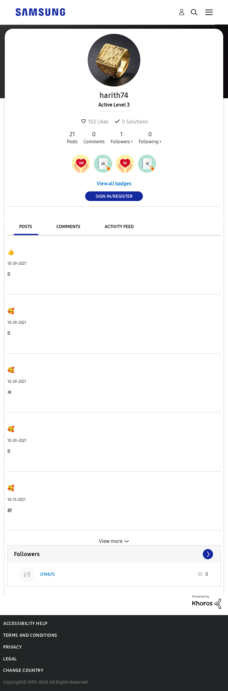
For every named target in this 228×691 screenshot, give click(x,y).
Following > (150, 137)
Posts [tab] (25, 226)
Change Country (23, 670)
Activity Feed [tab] (119, 226)
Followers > (122, 137)
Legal (10, 659)
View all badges (114, 184)
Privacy (12, 647)
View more (110, 541)
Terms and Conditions (30, 635)
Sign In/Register (114, 196)
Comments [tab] (68, 226)
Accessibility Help (25, 623)
